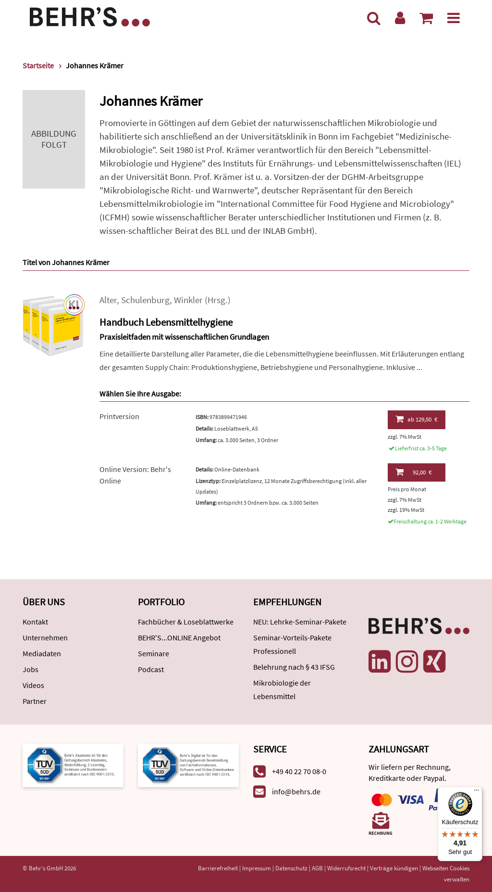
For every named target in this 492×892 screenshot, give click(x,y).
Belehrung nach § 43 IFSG (294, 667)
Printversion (119, 416)
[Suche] (374, 18)
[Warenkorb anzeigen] (426, 18)
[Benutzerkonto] (400, 18)
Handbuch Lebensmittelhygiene (166, 322)
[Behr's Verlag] (90, 15)
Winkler (188, 300)
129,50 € (416, 419)
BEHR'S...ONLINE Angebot (179, 637)
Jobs (30, 669)
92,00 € (413, 472)
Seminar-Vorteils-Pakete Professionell (292, 644)
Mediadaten (42, 653)
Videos (33, 685)
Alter (108, 300)
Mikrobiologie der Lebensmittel (282, 689)
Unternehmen (45, 637)
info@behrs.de (296, 791)
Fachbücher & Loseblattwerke (186, 621)
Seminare (153, 653)
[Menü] (453, 18)
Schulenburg (145, 300)
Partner (35, 701)
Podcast (151, 669)
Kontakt (35, 621)
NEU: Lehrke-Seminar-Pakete (299, 621)
